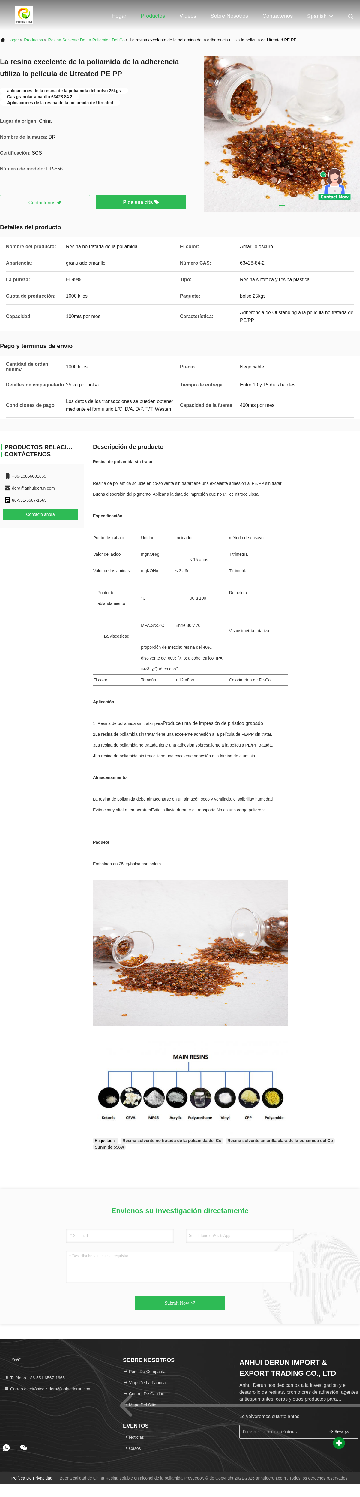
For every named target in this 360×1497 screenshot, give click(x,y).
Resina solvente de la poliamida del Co (86, 40)
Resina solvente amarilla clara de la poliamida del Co (280, 1140)
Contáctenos (277, 16)
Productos (153, 16)
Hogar (119, 16)
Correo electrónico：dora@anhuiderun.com (48, 1389)
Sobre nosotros (229, 16)
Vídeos (187, 16)
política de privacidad (31, 1478)
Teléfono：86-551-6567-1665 (34, 1377)
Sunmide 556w (109, 1147)
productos (33, 40)
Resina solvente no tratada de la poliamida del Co (171, 1140)
